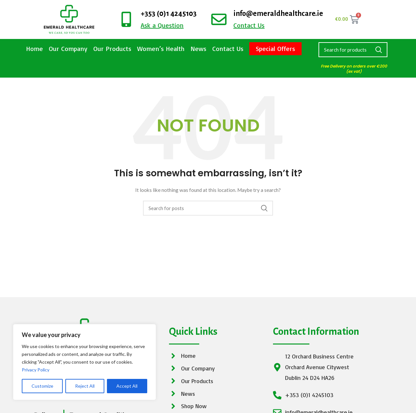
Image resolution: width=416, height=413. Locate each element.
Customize (42, 386)
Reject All (85, 386)
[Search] (352, 49)
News (198, 48)
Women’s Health (161, 48)
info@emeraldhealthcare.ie (278, 14)
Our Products (112, 48)
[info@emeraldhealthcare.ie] (219, 19)
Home (34, 48)
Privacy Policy (35, 369)
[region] (84, 362)
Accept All (126, 386)
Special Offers (275, 48)
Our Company (68, 48)
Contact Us (227, 48)
